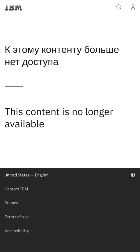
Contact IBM (16, 189)
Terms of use (17, 216)
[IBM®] (13, 7)
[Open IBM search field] (119, 7)
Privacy (11, 202)
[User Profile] (133, 7)
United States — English (69, 175)
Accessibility (17, 230)
